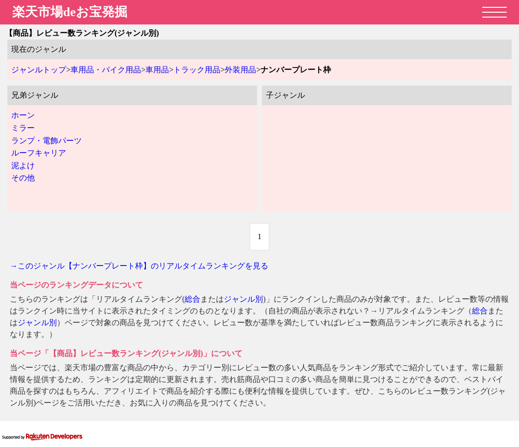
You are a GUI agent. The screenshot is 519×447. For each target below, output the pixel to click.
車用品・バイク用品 (106, 70)
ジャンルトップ (38, 70)
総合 (192, 299)
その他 (23, 178)
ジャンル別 (243, 299)
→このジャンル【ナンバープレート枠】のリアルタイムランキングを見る (139, 266)
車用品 (157, 70)
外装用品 (240, 70)
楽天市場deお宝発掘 (69, 12)
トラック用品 (196, 70)
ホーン (23, 115)
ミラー (23, 128)
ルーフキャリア (38, 153)
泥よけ (23, 165)
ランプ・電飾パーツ (46, 140)
